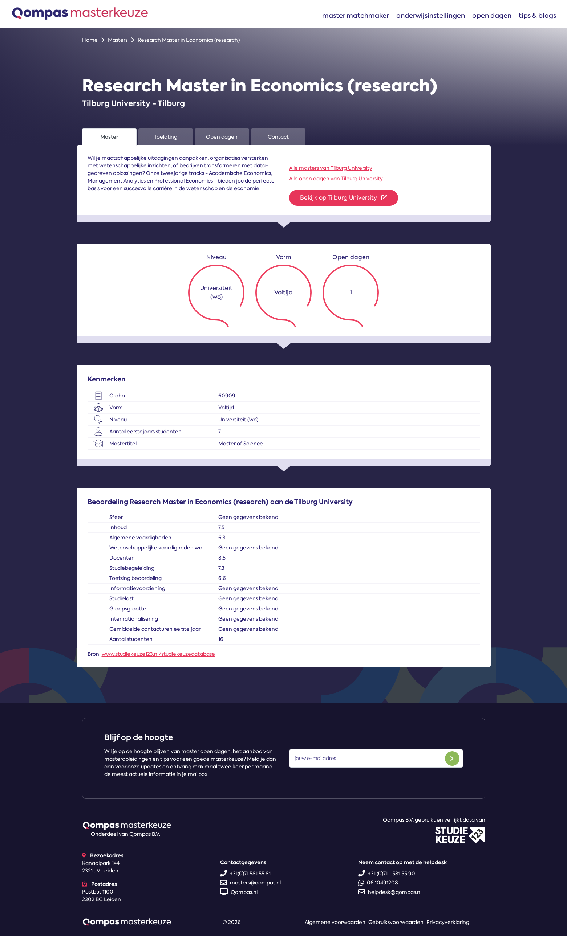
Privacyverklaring (447, 922)
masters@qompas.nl (250, 882)
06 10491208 (378, 882)
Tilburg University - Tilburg (133, 103)
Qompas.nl (239, 892)
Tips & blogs (537, 15)
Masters (117, 40)
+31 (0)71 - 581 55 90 (386, 873)
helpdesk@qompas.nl (389, 892)
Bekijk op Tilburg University (343, 197)
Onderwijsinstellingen (430, 15)
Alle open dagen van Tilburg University (336, 178)
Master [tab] (109, 136)
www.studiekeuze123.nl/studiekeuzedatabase (158, 654)
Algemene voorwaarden (335, 922)
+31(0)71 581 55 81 (245, 873)
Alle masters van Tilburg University (330, 168)
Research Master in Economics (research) (189, 40)
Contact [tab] (278, 137)
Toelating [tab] (165, 137)
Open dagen (491, 15)
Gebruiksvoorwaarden (396, 922)
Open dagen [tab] (222, 137)
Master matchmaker (355, 15)
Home (90, 40)
